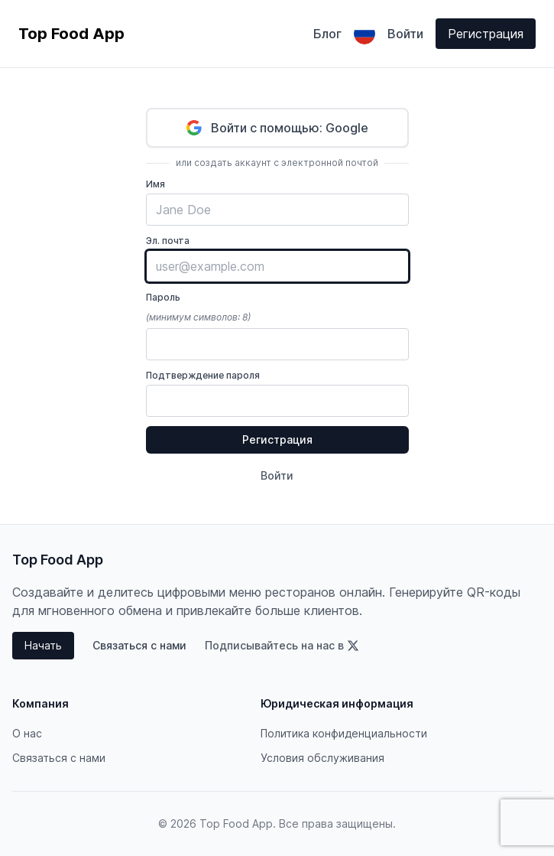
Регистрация (485, 33)
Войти (405, 33)
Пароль (163, 297)
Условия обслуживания (322, 757)
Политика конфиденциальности (344, 733)
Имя (155, 184)
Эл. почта (168, 240)
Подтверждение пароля (203, 375)
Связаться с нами (139, 645)
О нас (27, 733)
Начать (43, 645)
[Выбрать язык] (364, 33)
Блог (327, 33)
